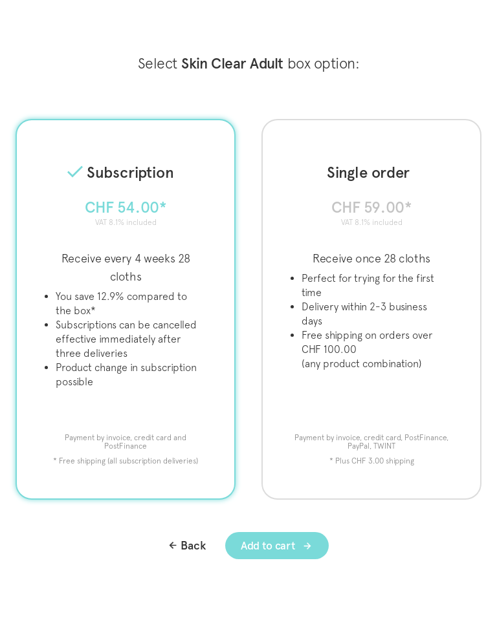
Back (193, 545)
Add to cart (269, 545)
